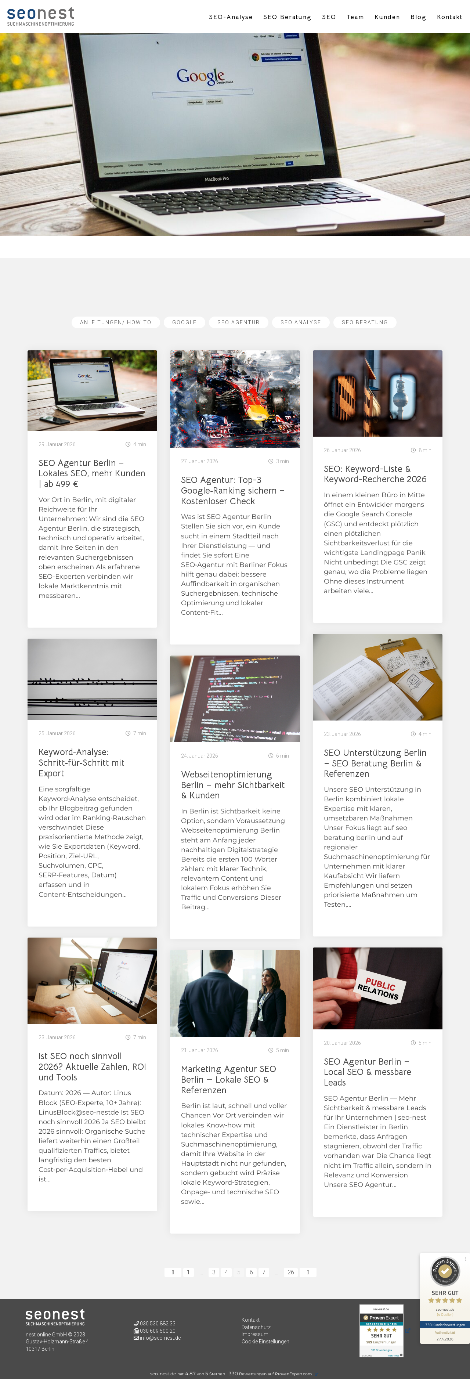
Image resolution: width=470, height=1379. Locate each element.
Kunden (387, 17)
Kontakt (450, 17)
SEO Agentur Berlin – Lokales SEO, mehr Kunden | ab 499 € (92, 474)
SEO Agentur (238, 322)
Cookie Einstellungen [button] (265, 1341)
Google (184, 322)
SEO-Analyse (231, 17)
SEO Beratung (287, 17)
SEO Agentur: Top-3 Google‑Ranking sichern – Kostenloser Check (233, 490)
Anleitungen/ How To (116, 322)
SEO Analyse (301, 322)
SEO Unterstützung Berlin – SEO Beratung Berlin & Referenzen (375, 763)
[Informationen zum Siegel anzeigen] (445, 1336)
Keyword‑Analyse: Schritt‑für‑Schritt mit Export (81, 763)
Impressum (255, 1334)
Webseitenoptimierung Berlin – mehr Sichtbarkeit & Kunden (233, 785)
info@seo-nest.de (160, 1338)
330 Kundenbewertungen (445, 1324)
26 (291, 1272)
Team (355, 17)
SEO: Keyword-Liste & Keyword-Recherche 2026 (375, 474)
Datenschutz (256, 1327)
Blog (419, 17)
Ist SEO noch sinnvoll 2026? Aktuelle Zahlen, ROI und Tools (92, 1067)
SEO (329, 17)
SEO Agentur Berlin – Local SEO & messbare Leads (367, 1072)
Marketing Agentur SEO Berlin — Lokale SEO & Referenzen (228, 1080)
